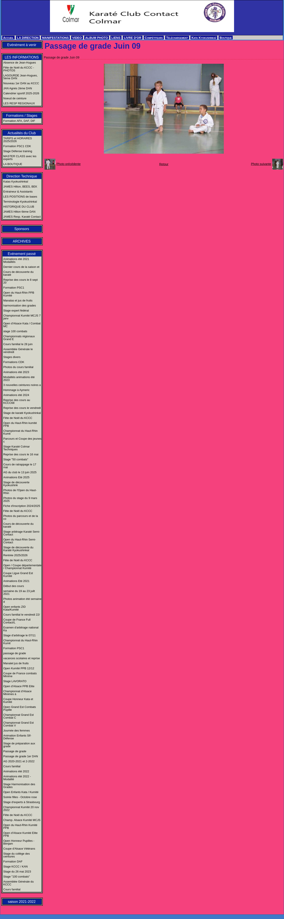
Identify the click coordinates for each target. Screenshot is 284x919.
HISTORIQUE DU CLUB (18, 206)
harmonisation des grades (19, 305)
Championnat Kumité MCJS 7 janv (22, 317)
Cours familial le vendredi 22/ (21, 614)
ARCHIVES (22, 241)
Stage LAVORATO (14, 681)
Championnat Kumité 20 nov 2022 (21, 808)
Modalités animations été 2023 (19, 378)
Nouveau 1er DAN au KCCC (21, 83)
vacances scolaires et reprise (21, 658)
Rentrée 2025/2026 (15, 555)
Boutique (226, 38)
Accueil (8, 38)
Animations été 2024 (16, 395)
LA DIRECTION (28, 38)
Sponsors (21, 229)
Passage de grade (14, 751)
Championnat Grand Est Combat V (18, 724)
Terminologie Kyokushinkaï (20, 201)
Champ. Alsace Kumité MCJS (22, 820)
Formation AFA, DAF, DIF (19, 120)
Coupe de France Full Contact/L (17, 621)
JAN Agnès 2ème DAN (17, 88)
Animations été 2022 (16, 771)
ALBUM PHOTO (96, 38)
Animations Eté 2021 (16, 581)
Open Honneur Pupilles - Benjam (18, 842)
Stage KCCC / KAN (15, 866)
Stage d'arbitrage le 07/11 (19, 635)
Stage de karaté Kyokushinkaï (22, 413)
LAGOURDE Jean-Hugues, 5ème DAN (20, 77)
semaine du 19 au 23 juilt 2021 (19, 592)
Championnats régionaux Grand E (19, 338)
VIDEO (77, 38)
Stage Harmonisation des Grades (19, 786)
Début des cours (13, 586)
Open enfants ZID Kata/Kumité (14, 608)
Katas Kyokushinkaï (15, 181)
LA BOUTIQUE (12, 164)
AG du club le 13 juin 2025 (20, 472)
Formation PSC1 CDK (17, 146)
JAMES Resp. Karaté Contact (22, 216)
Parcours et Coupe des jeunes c (22, 440)
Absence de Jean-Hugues (19, 62)
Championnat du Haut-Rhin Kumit (20, 432)
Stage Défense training (17, 151)
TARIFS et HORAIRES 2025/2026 (17, 140)
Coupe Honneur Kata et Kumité (18, 700)
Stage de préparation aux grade (19, 745)
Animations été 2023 (16, 372)
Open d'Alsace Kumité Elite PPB (20, 834)
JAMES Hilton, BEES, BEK (20, 186)
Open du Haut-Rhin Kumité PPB (20, 826)
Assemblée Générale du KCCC (18, 883)
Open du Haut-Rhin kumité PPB (20, 424)
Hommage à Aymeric (16, 390)
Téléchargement (177, 38)
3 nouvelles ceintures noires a (22, 385)
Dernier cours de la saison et (21, 266)
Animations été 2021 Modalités (16, 260)
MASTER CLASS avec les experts (19, 158)
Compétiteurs (154, 38)
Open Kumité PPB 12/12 (18, 668)
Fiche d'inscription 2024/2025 (21, 506)
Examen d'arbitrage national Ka (20, 629)
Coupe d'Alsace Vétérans (19, 848)
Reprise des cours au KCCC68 (16, 401)
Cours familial (12, 766)
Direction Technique (21, 176)
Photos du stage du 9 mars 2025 (20, 499)
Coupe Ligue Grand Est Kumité (18, 574)
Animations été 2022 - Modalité (17, 778)
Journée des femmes (16, 730)
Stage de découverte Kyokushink (16, 484)
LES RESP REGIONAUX (19, 103)
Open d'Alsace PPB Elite (18, 686)
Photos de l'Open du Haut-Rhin (20, 492)
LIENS (115, 38)
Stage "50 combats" (15, 459)
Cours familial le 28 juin (18, 344)
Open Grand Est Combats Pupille (19, 708)
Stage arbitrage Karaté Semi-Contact (21, 533)
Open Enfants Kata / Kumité (20, 792)
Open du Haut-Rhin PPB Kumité (18, 294)
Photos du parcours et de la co (20, 517)
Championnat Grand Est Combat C (18, 716)
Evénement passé (22, 254)
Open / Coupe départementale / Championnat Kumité (22, 567)
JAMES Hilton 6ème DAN (19, 211)
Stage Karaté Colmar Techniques (16, 448)
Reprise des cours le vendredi (22, 408)
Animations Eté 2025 (16, 477)
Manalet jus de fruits (16, 663)
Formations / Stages (21, 115)
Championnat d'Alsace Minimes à (17, 693)
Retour (163, 164)
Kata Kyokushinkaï (204, 38)
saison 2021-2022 (22, 902)
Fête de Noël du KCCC (17, 418)
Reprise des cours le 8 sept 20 (20, 281)
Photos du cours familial (18, 367)
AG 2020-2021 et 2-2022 (18, 761)
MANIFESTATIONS (55, 38)
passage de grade (14, 653)
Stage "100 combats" (16, 876)
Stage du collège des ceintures (16, 855)
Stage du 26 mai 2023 (17, 871)
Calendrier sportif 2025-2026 (21, 93)
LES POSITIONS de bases (20, 196)
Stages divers (12, 357)
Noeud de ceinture (14, 98)
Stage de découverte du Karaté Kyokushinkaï (18, 549)
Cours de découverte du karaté (18, 273)
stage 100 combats (15, 331)
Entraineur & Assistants (18, 191)
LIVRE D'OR (132, 38)
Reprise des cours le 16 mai (20, 454)
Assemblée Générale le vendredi (18, 351)
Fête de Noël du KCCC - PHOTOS (18, 69)
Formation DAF (12, 861)
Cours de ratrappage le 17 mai (19, 466)
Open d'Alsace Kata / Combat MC (22, 325)
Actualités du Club (22, 133)
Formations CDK (13, 362)
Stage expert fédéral (16, 310)
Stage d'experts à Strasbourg (21, 802)
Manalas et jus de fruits (18, 300)
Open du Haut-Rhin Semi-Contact (19, 541)
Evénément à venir (21, 45)
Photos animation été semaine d (22, 600)
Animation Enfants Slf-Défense (17, 737)
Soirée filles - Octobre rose (20, 797)
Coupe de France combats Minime (20, 675)
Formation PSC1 (13, 287)
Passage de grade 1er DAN (20, 756)
